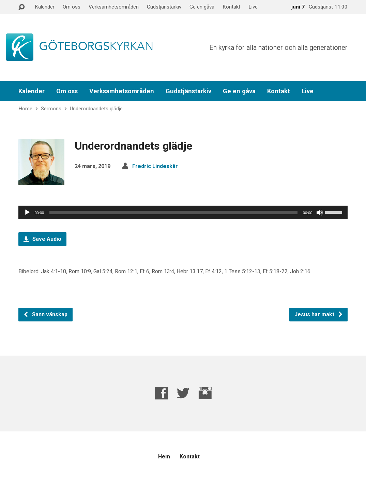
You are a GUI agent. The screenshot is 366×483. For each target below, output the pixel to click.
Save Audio (42, 239)
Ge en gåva (201, 7)
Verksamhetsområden (114, 7)
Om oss (71, 7)
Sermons (51, 109)
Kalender (45, 7)
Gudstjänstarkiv (164, 7)
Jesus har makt (318, 314)
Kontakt (231, 7)
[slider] (173, 212)
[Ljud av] (319, 212)
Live (253, 7)
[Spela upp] (27, 212)
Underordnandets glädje (96, 109)
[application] (183, 212)
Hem (164, 456)
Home (25, 109)
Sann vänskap (45, 314)
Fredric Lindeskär (155, 166)
